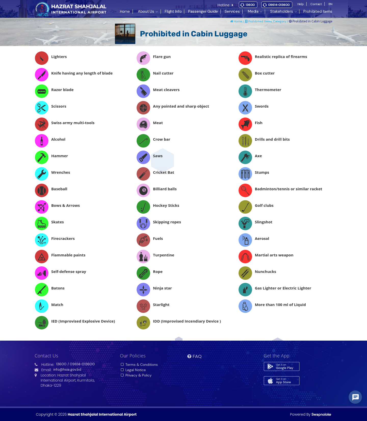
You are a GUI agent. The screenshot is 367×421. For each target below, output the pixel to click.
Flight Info (173, 11)
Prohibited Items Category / (267, 21)
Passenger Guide (203, 11)
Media (253, 11)
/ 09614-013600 (81, 364)
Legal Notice (133, 370)
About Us (146, 11)
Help (300, 4)
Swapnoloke (321, 414)
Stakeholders (281, 11)
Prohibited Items (317, 11)
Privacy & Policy (136, 375)
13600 (250, 4)
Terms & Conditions (139, 364)
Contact (316, 4)
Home (125, 11)
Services (232, 11)
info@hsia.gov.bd (67, 369)
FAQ (194, 356)
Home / (237, 21)
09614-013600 (279, 4)
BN (330, 4)
